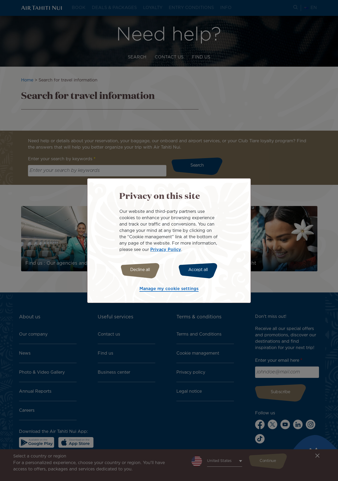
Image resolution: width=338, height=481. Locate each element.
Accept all (200, 270)
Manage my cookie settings (169, 290)
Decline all (138, 270)
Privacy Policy (165, 249)
